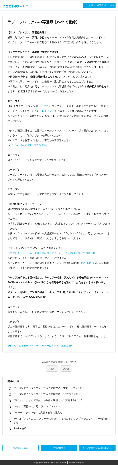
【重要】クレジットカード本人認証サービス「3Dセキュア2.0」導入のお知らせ (51, 253)
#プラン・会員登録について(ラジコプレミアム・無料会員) (40, 346)
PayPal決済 (87, 263)
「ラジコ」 (45, 106)
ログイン (47, 111)
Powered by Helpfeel (76, 462)
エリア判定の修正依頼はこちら (99, 5)
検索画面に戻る (20, 447)
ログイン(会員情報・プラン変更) (29, 145)
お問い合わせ (59, 447)
